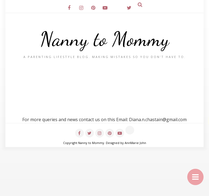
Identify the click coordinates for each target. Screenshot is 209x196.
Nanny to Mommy (104, 39)
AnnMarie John (135, 143)
